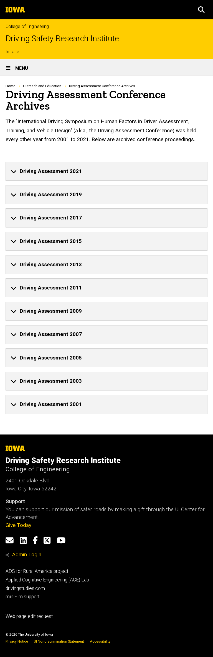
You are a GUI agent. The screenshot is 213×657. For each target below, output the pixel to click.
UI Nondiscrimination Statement (59, 641)
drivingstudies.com (25, 588)
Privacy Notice (17, 641)
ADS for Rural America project (37, 571)
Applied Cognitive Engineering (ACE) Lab (47, 580)
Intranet (13, 51)
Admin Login (26, 554)
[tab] (106, 171)
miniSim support (23, 596)
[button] (201, 9)
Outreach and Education (42, 86)
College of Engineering (27, 26)
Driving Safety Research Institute (62, 39)
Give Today (18, 525)
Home (10, 86)
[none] (106, 171)
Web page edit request (29, 616)
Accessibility (100, 641)
